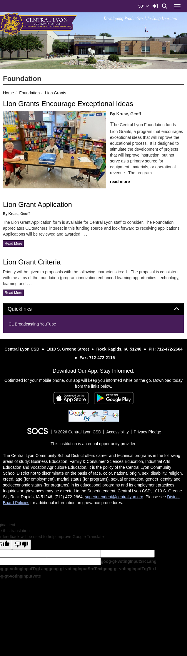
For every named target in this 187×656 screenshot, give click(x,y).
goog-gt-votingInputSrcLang (128, 561)
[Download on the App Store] (71, 398)
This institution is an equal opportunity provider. (93, 443)
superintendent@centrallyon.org (114, 496)
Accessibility (117, 432)
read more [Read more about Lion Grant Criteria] (13, 293)
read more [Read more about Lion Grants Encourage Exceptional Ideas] (120, 181)
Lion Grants (55, 93)
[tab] (93, 309)
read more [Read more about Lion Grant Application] (13, 243)
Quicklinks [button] (26, 309)
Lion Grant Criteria (32, 262)
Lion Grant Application (37, 204)
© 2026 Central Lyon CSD (77, 432)
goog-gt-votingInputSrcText (75, 568)
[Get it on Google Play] (113, 398)
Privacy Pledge (147, 432)
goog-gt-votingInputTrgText (129, 568)
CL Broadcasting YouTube (32, 324)
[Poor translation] (21, 545)
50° (143, 6)
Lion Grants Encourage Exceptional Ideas (68, 104)
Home (8, 93)
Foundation (29, 93)
